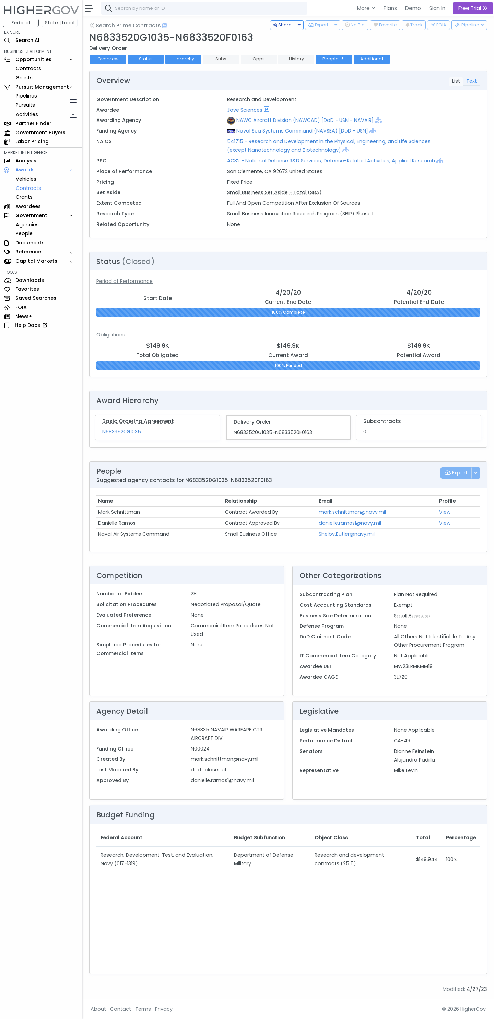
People (24, 233)
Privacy (164, 1009)
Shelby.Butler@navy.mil (347, 533)
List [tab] (456, 81)
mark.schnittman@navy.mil (352, 511)
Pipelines (26, 95)
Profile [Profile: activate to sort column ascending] (447, 500)
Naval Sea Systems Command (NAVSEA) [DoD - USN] (302, 130)
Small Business (412, 615)
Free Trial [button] (472, 8)
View (445, 511)
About (98, 1009)
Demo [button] (413, 8)
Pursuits (25, 105)
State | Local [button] (59, 22)
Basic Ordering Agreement (138, 421)
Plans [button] (390, 8)
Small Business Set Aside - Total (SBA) (274, 192)
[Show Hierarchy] (378, 120)
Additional (371, 59)
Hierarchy (183, 59)
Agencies (27, 224)
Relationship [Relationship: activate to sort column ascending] (241, 500)
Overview (108, 59)
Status (146, 59)
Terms (143, 1009)
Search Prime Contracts (125, 25)
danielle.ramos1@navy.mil (350, 522)
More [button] (364, 8)
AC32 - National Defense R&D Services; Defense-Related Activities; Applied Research (331, 160)
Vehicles (26, 178)
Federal (20, 22)
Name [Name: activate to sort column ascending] (105, 500)
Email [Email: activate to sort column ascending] (325, 500)
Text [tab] (471, 81)
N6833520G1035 (121, 431)
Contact (120, 1009)
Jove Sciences (244, 109)
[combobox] (204, 8)
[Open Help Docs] (164, 25)
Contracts (28, 68)
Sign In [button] (437, 8)
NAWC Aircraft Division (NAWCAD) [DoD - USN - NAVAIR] (305, 120)
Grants (24, 77)
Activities (27, 114)
